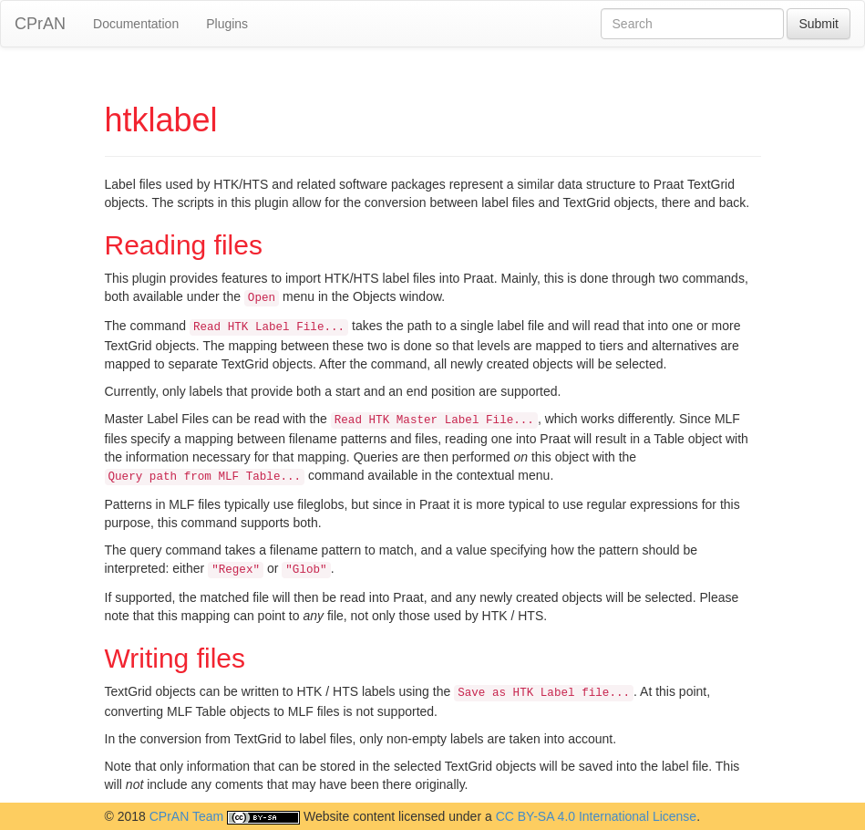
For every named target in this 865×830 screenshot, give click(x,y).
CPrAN (40, 24)
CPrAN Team (186, 816)
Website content (349, 816)
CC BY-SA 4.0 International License (596, 816)
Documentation (136, 23)
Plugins (227, 23)
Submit (818, 23)
